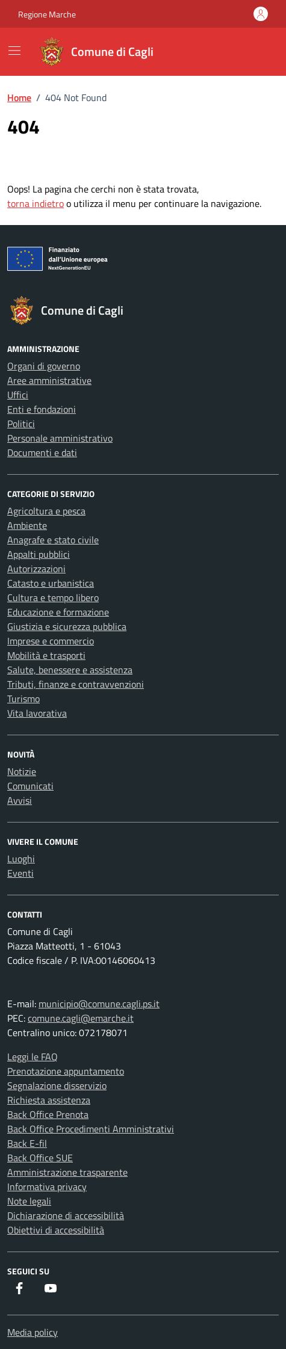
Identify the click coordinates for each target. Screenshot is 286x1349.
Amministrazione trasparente (67, 1172)
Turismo (23, 698)
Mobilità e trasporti (46, 655)
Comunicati (30, 786)
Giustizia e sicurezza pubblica (66, 626)
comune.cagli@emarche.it (81, 1018)
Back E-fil (27, 1143)
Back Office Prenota (48, 1114)
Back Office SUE (40, 1157)
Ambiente (27, 525)
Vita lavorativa (37, 713)
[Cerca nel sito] (253, 51)
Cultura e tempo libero (53, 597)
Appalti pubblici (38, 554)
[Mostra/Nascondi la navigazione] (14, 50)
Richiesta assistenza (48, 1100)
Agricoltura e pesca (46, 511)
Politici (21, 423)
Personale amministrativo (60, 438)
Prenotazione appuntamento (65, 1071)
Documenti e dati (42, 452)
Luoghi (21, 858)
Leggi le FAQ (32, 1056)
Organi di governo (43, 366)
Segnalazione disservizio (57, 1085)
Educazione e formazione (58, 612)
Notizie (21, 771)
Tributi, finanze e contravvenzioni (75, 684)
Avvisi (19, 800)
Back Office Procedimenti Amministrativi (90, 1129)
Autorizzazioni (36, 568)
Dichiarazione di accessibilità (65, 1215)
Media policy (32, 1332)
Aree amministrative (49, 380)
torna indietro (35, 203)
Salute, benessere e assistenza (69, 669)
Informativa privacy (47, 1186)
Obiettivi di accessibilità (55, 1230)
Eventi (20, 873)
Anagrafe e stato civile (53, 539)
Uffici (17, 394)
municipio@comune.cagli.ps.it (99, 1003)
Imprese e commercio (50, 641)
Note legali (29, 1201)
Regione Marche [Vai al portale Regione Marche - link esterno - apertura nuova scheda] (47, 14)
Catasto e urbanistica (50, 583)
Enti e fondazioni (41, 409)
